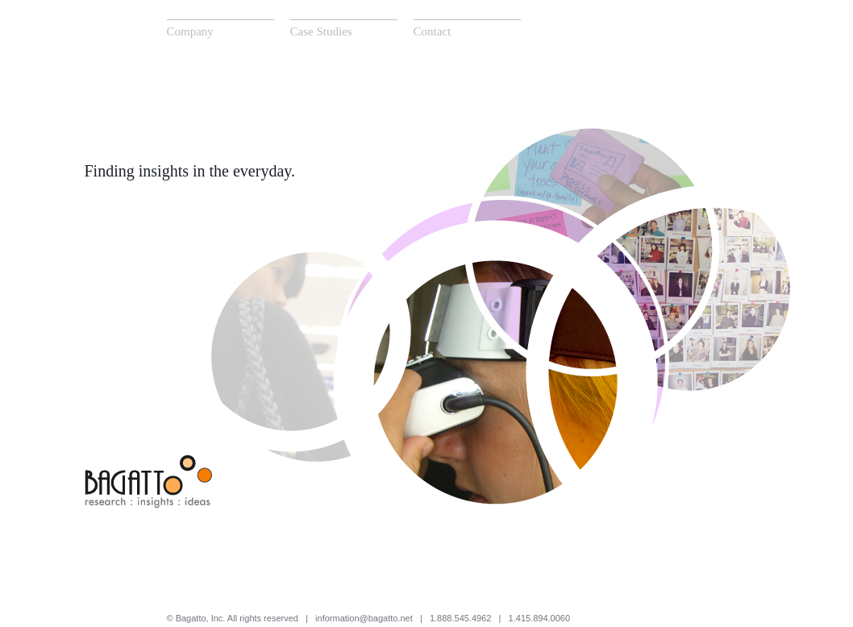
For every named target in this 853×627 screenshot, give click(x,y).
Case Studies (321, 31)
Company (190, 31)
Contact (432, 31)
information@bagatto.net (364, 618)
